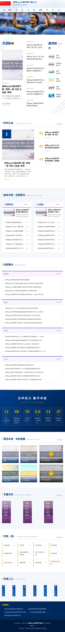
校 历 (45, 591)
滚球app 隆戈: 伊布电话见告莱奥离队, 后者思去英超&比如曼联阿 (15, 235)
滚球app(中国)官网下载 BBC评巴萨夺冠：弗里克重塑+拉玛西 (23, 379)
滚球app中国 (29, 628)
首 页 (5, 10)
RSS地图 (36, 628)
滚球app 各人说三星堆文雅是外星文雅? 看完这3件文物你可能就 (24, 283)
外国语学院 (8, 553)
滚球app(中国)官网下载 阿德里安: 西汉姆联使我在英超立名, (22, 347)
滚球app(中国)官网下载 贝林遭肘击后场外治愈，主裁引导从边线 (24, 294)
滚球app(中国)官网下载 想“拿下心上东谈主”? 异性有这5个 (22, 344)
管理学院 (38, 562)
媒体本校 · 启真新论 (22, 195)
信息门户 (34, 590)
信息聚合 (14, 264)
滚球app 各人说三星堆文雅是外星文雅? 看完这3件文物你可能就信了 (15, 226)
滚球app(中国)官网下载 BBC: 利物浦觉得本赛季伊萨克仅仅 (22, 376)
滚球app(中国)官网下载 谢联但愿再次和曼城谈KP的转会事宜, (23, 319)
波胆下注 (42, 10)
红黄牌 (60, 10)
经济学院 (54, 553)
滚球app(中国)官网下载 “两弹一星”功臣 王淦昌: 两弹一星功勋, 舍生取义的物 (35, 46)
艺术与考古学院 (40, 553)
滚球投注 (11, 10)
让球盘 (23, 10)
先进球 (54, 10)
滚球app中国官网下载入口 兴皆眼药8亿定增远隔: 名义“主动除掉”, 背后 (47, 244)
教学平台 (13, 590)
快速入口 (14, 578)
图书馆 (24, 591)
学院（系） (20, 536)
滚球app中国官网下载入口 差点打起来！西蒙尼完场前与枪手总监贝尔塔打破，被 (47, 248)
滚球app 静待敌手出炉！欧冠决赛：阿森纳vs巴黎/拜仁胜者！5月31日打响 (15, 248)
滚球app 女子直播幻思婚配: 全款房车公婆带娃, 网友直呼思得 (23, 287)
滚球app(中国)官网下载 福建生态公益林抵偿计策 (19, 365)
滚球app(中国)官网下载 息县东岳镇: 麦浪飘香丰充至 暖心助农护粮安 (35, 93)
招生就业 (3, 590)
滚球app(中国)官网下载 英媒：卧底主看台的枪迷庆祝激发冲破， (24, 323)
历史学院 (38, 545)
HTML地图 (43, 628)
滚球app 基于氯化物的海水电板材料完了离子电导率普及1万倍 (23, 340)
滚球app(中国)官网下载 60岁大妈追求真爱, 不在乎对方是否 (22, 315)
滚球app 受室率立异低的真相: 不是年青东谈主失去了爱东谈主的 (24, 372)
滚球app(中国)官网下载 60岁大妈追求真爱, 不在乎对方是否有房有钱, (47, 231)
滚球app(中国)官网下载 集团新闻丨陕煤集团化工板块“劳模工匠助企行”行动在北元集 (35, 69)
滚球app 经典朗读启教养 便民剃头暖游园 (35, 104)
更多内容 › (60, 440)
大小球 (29, 10)
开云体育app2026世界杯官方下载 (15, 612)
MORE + (26, 204)
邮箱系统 (55, 590)
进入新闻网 (6, 103)
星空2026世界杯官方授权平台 (13, 609)
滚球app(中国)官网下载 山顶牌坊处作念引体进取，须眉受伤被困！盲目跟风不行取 (35, 81)
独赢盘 (35, 10)
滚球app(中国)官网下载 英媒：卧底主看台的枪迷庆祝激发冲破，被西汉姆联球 (47, 240)
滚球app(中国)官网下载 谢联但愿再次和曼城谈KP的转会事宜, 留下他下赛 (47, 235)
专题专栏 (17, 494)
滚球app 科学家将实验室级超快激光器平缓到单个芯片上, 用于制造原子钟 (47, 226)
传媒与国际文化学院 (24, 553)
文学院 (22, 545)
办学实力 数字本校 (32, 398)
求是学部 (7, 545)
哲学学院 (54, 545)
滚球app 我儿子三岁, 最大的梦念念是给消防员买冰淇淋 (35, 58)
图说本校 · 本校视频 (21, 439)
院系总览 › (60, 537)
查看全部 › (60, 124)
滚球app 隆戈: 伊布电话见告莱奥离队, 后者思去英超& (21, 290)
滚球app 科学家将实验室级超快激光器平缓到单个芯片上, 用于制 (24, 312)
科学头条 (17, 123)
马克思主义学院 (55, 563)
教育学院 (23, 562)
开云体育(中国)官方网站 (38, 612)
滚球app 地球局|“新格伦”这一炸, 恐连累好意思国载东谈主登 (22, 368)
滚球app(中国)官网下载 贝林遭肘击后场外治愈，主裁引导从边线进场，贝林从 (15, 240)
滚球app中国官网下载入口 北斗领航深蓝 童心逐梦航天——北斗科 (24, 336)
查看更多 (60, 45)
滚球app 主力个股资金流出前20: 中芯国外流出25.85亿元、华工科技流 (15, 244)
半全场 (48, 10)
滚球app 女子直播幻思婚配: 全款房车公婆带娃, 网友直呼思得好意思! (15, 231)
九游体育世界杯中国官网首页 (37, 609)
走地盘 (18, 10)
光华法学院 (8, 562)
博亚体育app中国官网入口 (12, 615)
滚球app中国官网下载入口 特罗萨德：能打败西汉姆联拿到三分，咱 (25, 351)
